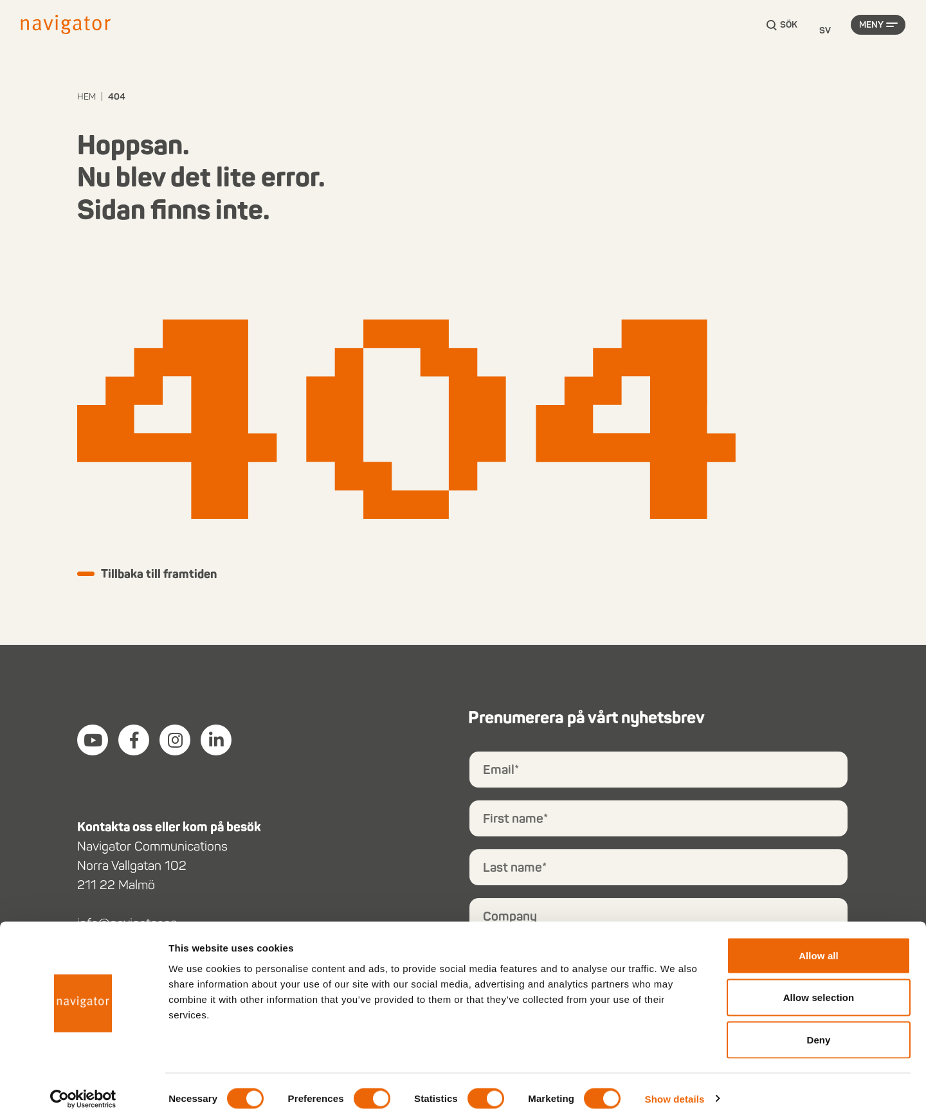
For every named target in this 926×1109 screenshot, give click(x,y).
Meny (871, 30)
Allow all (819, 940)
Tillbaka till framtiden (165, 574)
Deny (818, 1024)
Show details (675, 1083)
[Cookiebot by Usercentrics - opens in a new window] (83, 1084)
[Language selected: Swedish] (825, 31)
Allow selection (819, 982)
